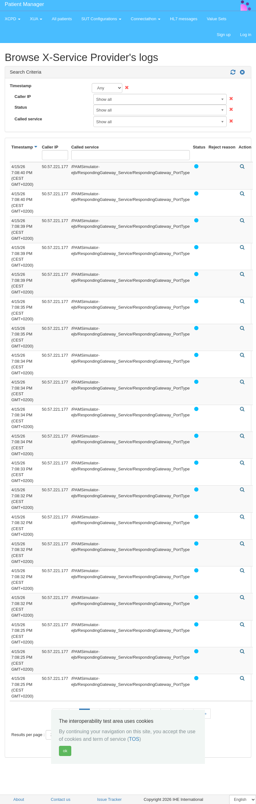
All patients (62, 18)
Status (21, 107)
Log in (245, 34)
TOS (134, 739)
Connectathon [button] (146, 18)
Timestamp (20, 85)
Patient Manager (24, 4)
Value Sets (216, 18)
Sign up (223, 34)
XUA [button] (36, 18)
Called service (28, 119)
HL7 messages (183, 18)
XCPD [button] (12, 18)
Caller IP (23, 96)
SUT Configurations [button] (101, 18)
